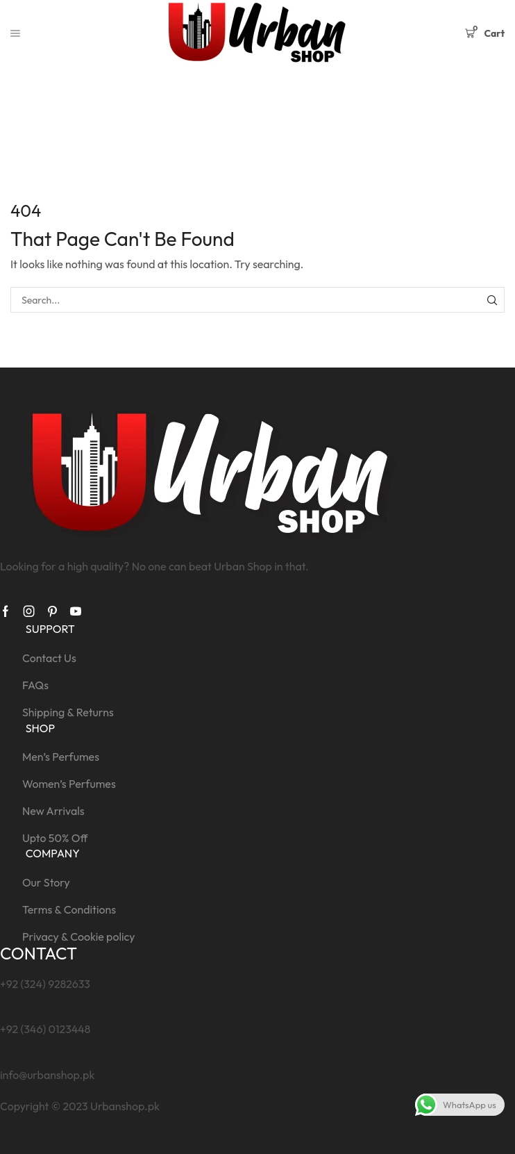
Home (231, 105)
